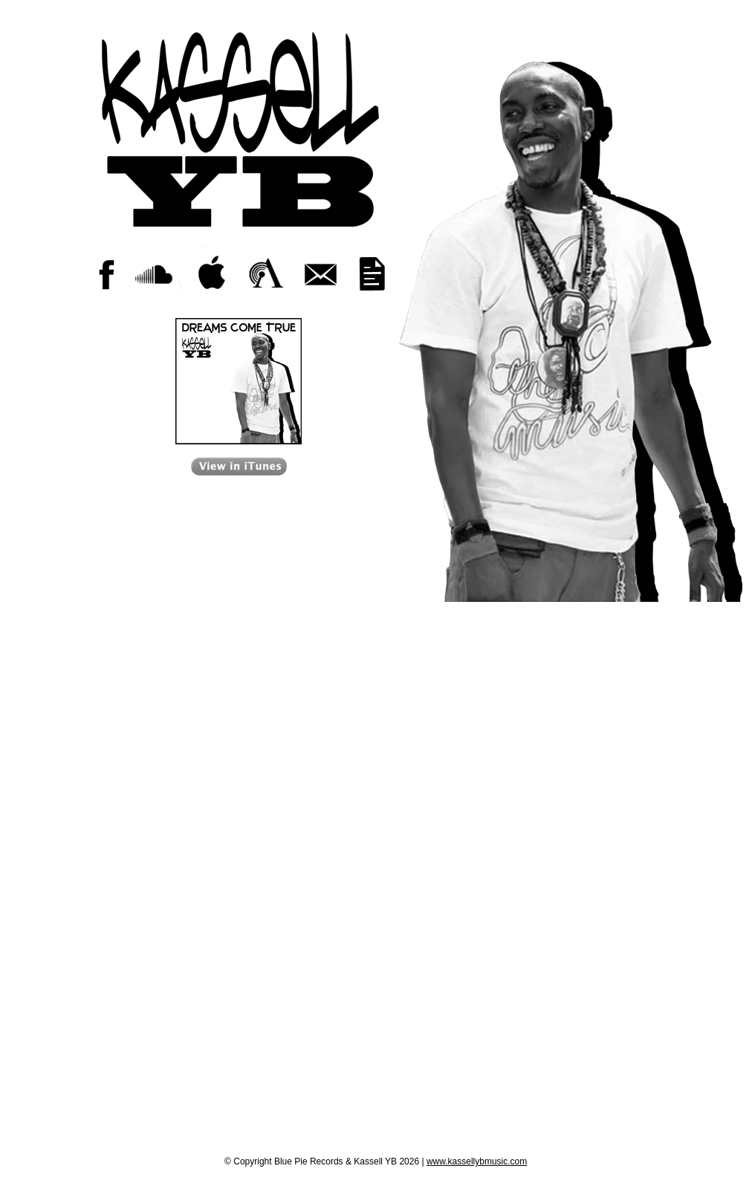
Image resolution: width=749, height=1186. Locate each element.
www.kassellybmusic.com (477, 1161)
